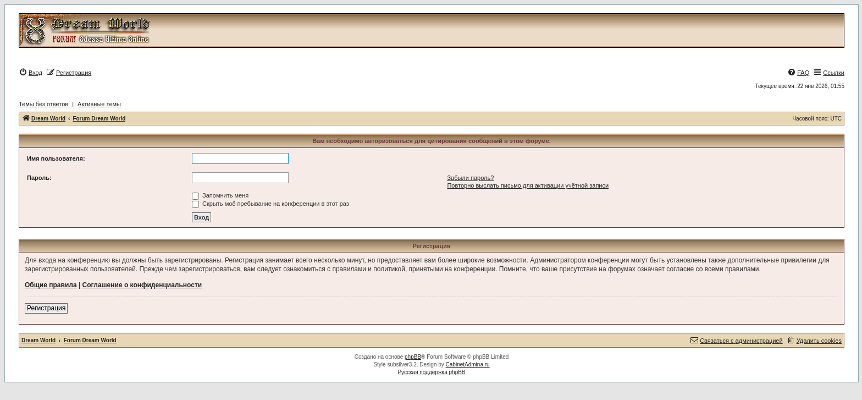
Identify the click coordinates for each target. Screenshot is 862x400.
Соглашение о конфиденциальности (142, 285)
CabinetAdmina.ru (468, 364)
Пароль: (39, 177)
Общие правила (51, 285)
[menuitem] (30, 72)
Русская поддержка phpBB (431, 372)
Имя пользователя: (56, 158)
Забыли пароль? (470, 177)
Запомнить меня (220, 195)
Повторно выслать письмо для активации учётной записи (528, 185)
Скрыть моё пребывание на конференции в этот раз (270, 203)
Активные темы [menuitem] (99, 104)
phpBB (413, 357)
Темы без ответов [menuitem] (43, 104)
